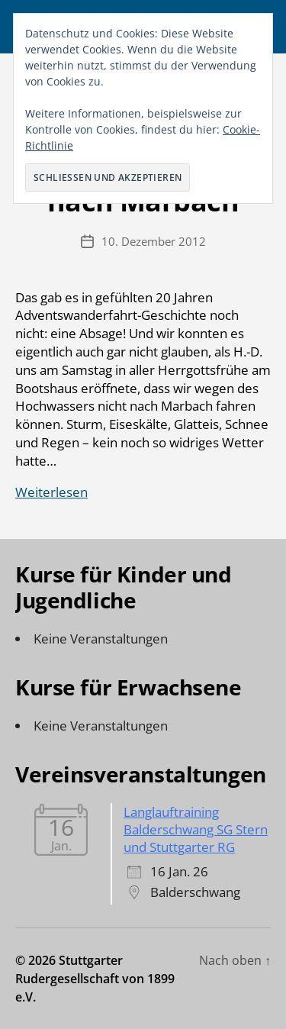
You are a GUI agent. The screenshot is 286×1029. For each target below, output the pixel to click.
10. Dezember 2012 (153, 241)
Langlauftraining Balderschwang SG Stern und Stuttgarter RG (196, 829)
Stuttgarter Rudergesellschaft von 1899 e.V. (95, 978)
